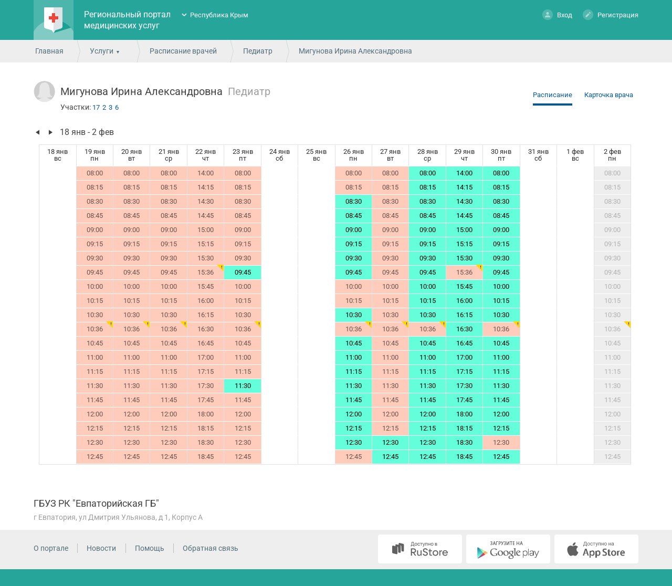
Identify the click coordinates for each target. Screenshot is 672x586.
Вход (557, 14)
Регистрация (610, 14)
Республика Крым (219, 15)
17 (96, 107)
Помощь (149, 548)
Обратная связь (210, 548)
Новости (101, 548)
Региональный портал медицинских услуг (127, 19)
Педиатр (257, 51)
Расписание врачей (183, 51)
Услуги (101, 51)
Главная (49, 51)
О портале (51, 548)
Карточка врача (608, 95)
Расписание (552, 95)
